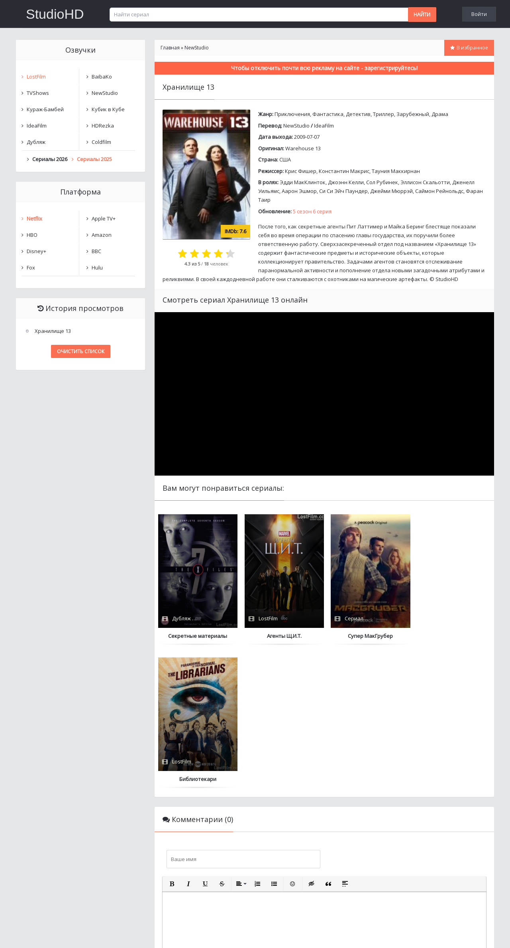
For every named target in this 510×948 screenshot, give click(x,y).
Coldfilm (101, 142)
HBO (32, 234)
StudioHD (55, 14)
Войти (479, 14)
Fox (31, 267)
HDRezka (103, 125)
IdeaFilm (324, 125)
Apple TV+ (104, 218)
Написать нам (44, 933)
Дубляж (36, 142)
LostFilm (36, 76)
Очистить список (80, 351)
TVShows (38, 92)
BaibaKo (102, 76)
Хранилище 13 (53, 330)
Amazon (102, 234)
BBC (96, 251)
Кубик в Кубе (108, 109)
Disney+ (36, 251)
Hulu (97, 267)
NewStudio (296, 125)
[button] (171, 740)
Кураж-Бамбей (45, 109)
